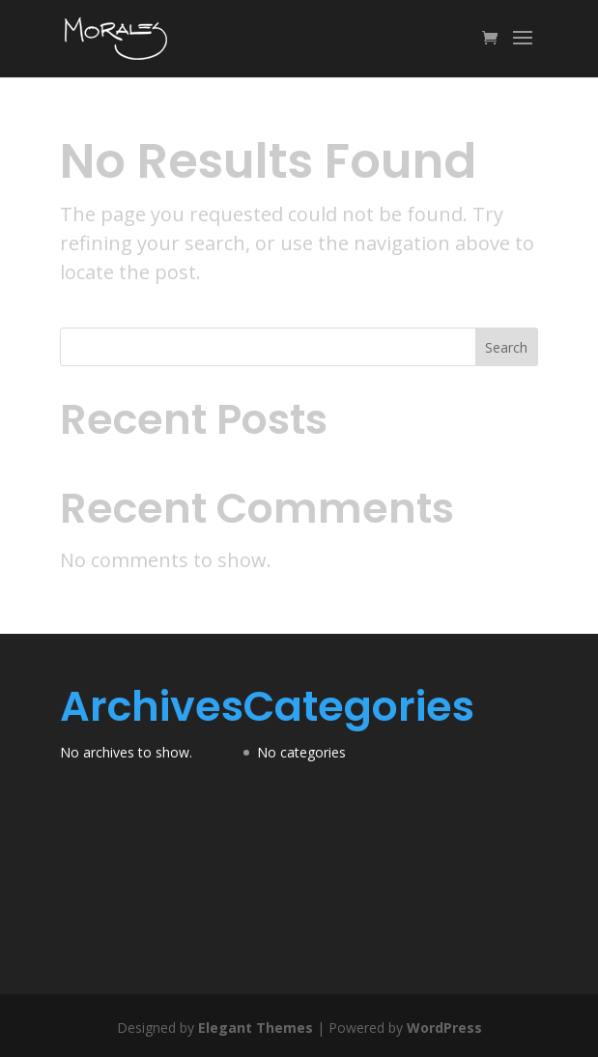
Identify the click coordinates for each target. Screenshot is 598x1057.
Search (506, 347)
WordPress (444, 1027)
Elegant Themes (255, 1027)
